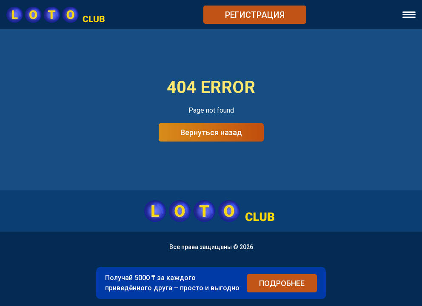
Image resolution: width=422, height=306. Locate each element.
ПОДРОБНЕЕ (282, 283)
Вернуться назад (211, 132)
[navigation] (409, 14)
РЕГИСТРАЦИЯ (255, 15)
